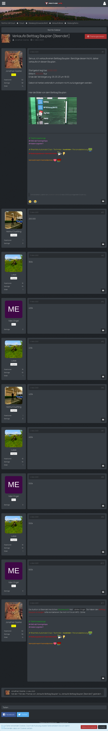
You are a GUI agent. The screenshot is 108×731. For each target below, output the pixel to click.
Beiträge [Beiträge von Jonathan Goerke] (7, 83)
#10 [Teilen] (102, 559)
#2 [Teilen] (102, 209)
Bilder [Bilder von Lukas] (6, 286)
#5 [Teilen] (102, 338)
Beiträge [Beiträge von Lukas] (7, 283)
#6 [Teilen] (102, 384)
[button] (3, 3)
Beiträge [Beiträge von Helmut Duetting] (7, 240)
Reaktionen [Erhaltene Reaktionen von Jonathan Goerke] (7, 79)
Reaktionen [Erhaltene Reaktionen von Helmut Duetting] (7, 237)
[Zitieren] (103, 198)
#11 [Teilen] (102, 599)
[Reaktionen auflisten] (34, 198)
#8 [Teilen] (102, 473)
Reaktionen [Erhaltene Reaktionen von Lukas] (7, 280)
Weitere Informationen (89, 727)
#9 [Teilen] (102, 513)
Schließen (102, 727)
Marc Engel (77, 605)
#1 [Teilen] (103, 51)
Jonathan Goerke (21, 39)
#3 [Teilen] (102, 252)
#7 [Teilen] (102, 427)
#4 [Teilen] (102, 298)
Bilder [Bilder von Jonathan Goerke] (6, 86)
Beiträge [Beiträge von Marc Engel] (7, 326)
